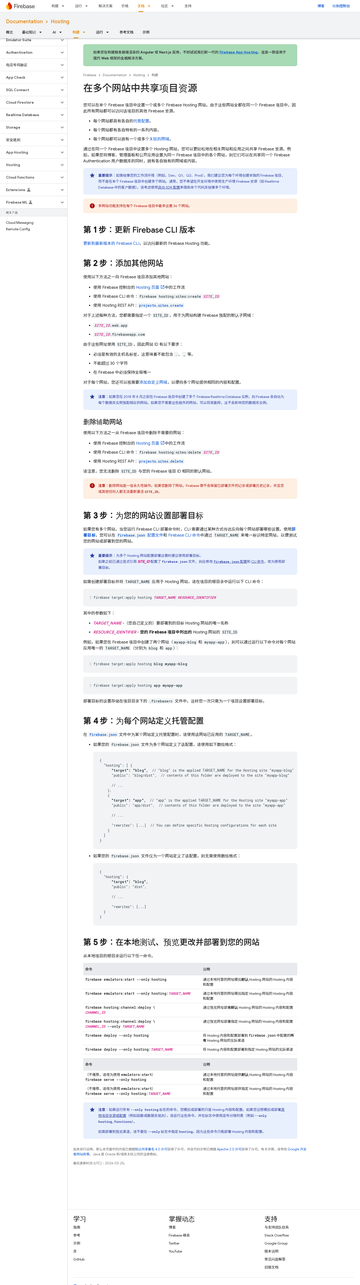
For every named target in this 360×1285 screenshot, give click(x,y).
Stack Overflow (276, 1235)
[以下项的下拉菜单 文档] (150, 6)
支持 (188, 6)
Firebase (89, 75)
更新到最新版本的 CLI (111, 243)
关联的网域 (159, 139)
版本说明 (271, 1251)
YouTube (175, 1251)
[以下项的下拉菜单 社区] (174, 6)
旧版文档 (271, 1267)
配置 (230, 561)
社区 (164, 6)
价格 (125, 6)
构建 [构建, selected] (76, 32)
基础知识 (29, 32)
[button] (29, 40)
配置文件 (139, 535)
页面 (147, 287)
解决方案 (105, 6)
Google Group (276, 1243)
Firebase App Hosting (239, 52)
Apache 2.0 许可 (229, 1149)
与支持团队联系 (276, 1227)
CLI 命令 (184, 535)
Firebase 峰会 (179, 1235)
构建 (55, 6)
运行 (78, 6)
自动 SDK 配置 (169, 187)
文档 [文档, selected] (141, 6)
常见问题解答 (275, 1259)
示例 (146, 32)
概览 (9, 32)
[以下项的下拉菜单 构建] (64, 6)
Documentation (24, 21)
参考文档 (127, 32)
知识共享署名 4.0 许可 (151, 1149)
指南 (76, 1227)
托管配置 (141, 121)
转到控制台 (341, 6)
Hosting (60, 21)
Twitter (174, 1243)
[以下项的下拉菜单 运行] (88, 6)
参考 (76, 1235)
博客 (321, 6)
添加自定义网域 (153, 382)
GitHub (78, 1259)
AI (54, 32)
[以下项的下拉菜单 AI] (62, 32)
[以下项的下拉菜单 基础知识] (42, 32)
